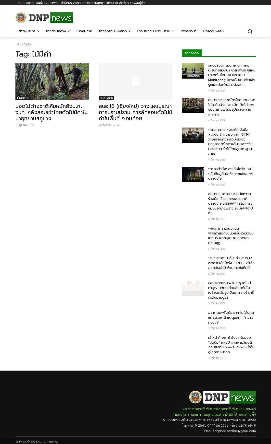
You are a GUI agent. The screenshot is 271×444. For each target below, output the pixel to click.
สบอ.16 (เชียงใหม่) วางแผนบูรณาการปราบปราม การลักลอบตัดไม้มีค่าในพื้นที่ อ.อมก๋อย (135, 112)
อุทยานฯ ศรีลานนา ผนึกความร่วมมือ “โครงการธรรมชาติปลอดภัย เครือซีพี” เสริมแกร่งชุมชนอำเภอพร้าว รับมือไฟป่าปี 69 (230, 203)
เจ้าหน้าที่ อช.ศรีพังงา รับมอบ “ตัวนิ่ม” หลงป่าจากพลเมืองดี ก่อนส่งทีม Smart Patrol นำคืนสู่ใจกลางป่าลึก (231, 345)
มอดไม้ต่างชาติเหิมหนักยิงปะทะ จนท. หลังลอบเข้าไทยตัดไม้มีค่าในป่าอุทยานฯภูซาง (51, 112)
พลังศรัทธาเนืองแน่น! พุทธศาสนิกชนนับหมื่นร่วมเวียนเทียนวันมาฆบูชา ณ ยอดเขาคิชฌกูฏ (231, 235)
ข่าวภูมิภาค (23, 98)
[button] (250, 31)
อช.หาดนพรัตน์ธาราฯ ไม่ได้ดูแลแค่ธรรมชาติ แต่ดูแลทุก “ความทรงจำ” (231, 317)
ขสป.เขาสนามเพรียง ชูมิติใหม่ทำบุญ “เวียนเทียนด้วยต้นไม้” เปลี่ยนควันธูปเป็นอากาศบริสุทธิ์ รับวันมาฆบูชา (231, 290)
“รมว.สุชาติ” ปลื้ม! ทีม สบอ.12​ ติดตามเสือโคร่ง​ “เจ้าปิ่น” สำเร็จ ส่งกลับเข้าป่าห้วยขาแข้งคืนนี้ (231, 263)
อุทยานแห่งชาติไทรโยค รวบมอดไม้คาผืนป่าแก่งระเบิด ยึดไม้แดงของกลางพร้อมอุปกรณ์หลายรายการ (231, 107)
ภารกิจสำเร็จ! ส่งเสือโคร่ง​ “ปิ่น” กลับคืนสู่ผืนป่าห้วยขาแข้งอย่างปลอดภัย (231, 173)
